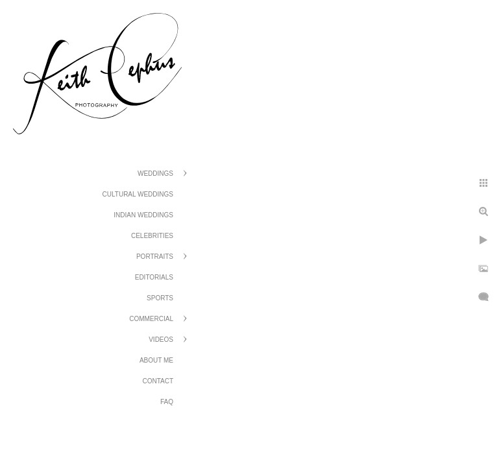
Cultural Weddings (138, 194)
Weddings (155, 173)
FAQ (166, 401)
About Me (156, 360)
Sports (160, 298)
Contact (157, 381)
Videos (161, 339)
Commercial (151, 318)
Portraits (154, 256)
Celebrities (152, 235)
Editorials (154, 277)
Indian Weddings (143, 215)
